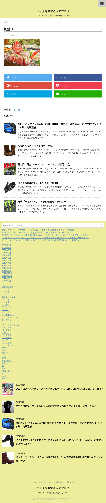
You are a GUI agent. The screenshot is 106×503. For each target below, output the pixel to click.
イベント (6, 289)
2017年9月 (6, 281)
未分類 (5, 363)
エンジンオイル (8, 297)
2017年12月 (7, 273)
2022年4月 (6, 245)
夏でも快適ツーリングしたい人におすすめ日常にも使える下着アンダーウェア (36, 232)
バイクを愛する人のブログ (53, 11)
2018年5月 (6, 260)
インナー (6, 294)
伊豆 (4, 350)
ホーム (33, 482)
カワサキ (6, 299)
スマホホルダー (8, 315)
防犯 (4, 376)
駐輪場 (5, 378)
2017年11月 (7, 276)
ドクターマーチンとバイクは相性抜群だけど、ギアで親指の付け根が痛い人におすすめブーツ (42, 240)
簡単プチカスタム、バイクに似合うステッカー (42, 201)
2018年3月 (6, 265)
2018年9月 (6, 253)
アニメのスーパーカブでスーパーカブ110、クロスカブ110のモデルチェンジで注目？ (39, 230)
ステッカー (6, 312)
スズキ (5, 310)
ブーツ (5, 333)
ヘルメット (6, 338)
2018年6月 (6, 258)
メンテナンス (7, 345)
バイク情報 (6, 330)
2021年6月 (6, 248)
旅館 (4, 358)
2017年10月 (7, 278)
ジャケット (6, 307)
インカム (6, 292)
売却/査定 (42, 482)
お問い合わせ (70, 482)
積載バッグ (6, 371)
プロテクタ (6, 335)
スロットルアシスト (10, 317)
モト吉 (17, 109)
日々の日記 (6, 361)
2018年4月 (6, 263)
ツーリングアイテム (10, 325)
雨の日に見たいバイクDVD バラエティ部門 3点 (44, 164)
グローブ (6, 305)
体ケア (5, 353)
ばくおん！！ (7, 287)
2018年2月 (6, 268)
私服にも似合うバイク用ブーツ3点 (35, 146)
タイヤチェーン (8, 320)
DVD (4, 284)
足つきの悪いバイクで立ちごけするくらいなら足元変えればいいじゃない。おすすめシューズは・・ (45, 238)
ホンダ (5, 340)
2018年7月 (6, 255)
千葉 (4, 355)
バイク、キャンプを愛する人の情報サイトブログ (53, 493)
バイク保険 (6, 327)
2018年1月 (6, 271)
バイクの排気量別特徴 (55, 482)
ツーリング (6, 322)
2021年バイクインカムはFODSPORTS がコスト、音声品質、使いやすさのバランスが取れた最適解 (45, 235)
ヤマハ (5, 348)
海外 (4, 368)
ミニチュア (6, 343)
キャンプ (6, 302)
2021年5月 (6, 250)
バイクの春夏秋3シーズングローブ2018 (38, 183)
